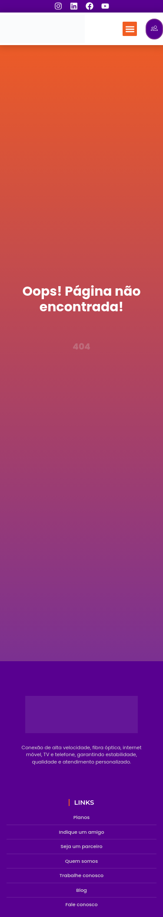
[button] (130, 29)
